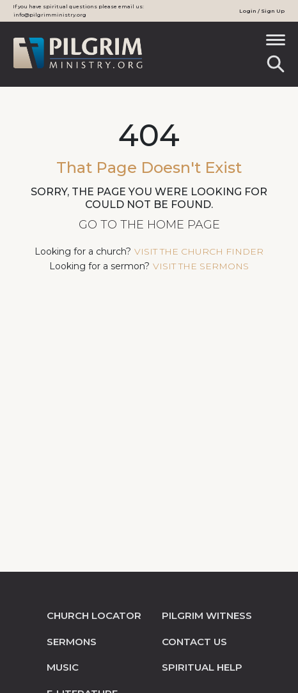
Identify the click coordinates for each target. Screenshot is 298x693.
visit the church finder (198, 251)
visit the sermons (201, 266)
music (63, 667)
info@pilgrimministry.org (49, 14)
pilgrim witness (207, 615)
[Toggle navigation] (275, 44)
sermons (72, 642)
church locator (94, 615)
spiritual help (202, 667)
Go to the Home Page (149, 225)
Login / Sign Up (262, 11)
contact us (194, 642)
